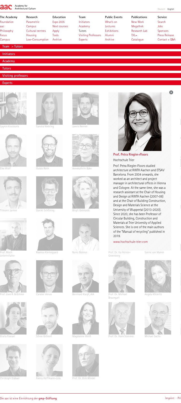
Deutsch (161, 8)
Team (6, 46)
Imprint (169, 398)
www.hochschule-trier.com (130, 242)
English (171, 8)
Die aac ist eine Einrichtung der (28, 398)
